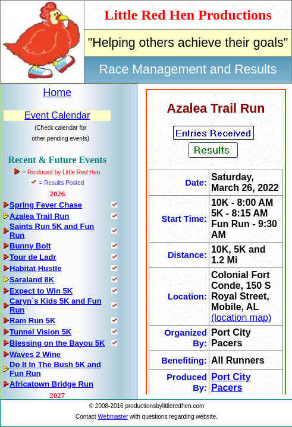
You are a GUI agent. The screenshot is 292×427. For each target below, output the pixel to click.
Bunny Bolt (30, 245)
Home (57, 92)
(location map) (241, 318)
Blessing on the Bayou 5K (57, 343)
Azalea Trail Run (39, 216)
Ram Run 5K (32, 320)
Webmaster (113, 416)
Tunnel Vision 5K (40, 331)
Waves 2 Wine (35, 354)
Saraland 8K (32, 279)
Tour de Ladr (33, 257)
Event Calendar (57, 115)
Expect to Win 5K (41, 290)
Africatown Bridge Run (51, 384)
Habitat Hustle (35, 268)
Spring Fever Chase (46, 204)
